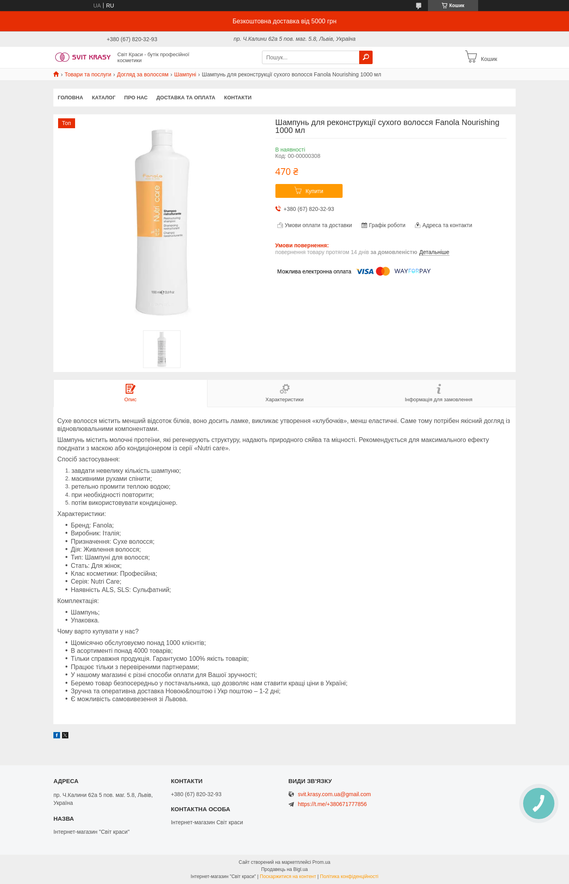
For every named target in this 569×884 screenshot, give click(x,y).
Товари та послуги (87, 74)
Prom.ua (321, 862)
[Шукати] (366, 57)
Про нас (135, 98)
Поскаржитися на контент (288, 876)
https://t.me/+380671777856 (332, 804)
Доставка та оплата (185, 98)
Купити (314, 191)
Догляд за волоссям (142, 74)
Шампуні (185, 74)
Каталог (103, 98)
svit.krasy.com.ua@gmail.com (334, 794)
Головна (70, 98)
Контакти (238, 98)
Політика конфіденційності (349, 876)
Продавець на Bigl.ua (284, 869)
